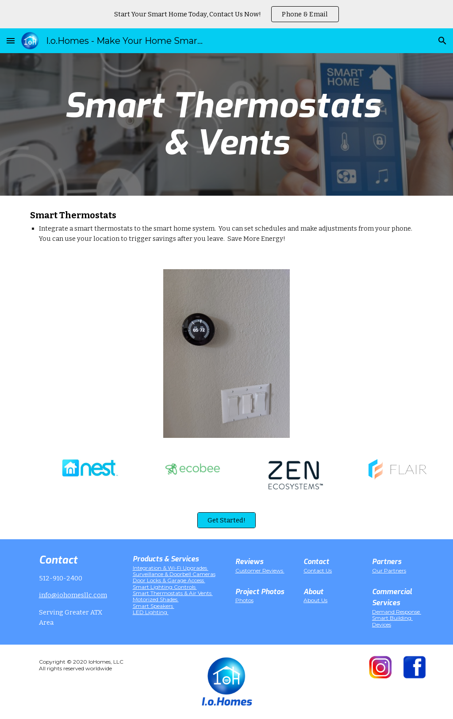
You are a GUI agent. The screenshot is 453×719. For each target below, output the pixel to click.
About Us (315, 600)
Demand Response (396, 611)
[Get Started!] (226, 520)
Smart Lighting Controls (165, 587)
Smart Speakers (153, 606)
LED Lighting (151, 612)
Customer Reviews (259, 570)
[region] (226, 14)
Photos (244, 600)
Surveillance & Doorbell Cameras (174, 574)
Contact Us (317, 570)
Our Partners (389, 570)
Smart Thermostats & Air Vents (173, 593)
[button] (10, 40)
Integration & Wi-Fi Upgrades (170, 567)
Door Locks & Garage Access (169, 580)
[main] (226, 124)
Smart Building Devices (392, 621)
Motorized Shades (156, 599)
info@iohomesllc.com (73, 595)
